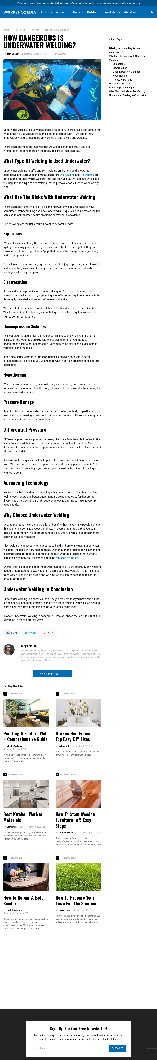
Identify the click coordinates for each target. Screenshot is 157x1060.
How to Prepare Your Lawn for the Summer (76, 900)
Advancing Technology (121, 80)
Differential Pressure (120, 76)
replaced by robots (67, 557)
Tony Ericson (13, 54)
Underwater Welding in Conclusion (127, 88)
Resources (20, 30)
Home (6, 30)
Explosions (119, 56)
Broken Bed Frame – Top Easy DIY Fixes (75, 736)
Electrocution (120, 60)
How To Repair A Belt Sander (23, 900)
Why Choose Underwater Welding (127, 84)
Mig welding (67, 174)
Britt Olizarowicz (15, 910)
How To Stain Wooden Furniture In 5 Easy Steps (75, 820)
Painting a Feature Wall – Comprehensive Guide (25, 736)
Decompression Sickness (126, 64)
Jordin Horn (64, 910)
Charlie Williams (14, 746)
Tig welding (87, 174)
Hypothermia (120, 68)
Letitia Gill (64, 746)
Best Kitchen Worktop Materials (24, 817)
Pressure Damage (122, 72)
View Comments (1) (51, 673)
